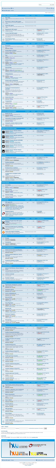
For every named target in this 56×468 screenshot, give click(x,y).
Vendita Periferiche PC (10, 344)
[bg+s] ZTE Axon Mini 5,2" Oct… (43, 359)
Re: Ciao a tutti (39, 38)
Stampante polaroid (40, 122)
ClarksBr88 (40, 303)
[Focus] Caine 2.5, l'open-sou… (43, 254)
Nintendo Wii (8, 308)
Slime (39, 285)
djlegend (39, 30)
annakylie (39, 158)
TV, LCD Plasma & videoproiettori (15, 116)
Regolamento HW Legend (11, 29)
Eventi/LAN (10, 215)
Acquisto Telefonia (9, 377)
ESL (10, 214)
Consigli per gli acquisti (10, 157)
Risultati (21, 214)
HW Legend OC (8, 202)
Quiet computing (18, 179)
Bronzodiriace (40, 309)
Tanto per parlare (5, 382)
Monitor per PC (8, 113)
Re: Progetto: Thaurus (41, 226)
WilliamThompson (41, 278)
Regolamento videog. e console (43, 284)
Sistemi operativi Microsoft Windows (13, 249)
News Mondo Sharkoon (19, 146)
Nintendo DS (12, 311)
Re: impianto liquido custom (42, 189)
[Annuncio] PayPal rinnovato (42, 327)
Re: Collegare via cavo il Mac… (42, 157)
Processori (7, 45)
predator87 (15, 103)
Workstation (12, 179)
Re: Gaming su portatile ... (42, 238)
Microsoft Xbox (8, 297)
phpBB (24, 462)
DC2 (14, 70)
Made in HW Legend (9, 105)
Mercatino (4, 325)
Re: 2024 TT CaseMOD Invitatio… (43, 220)
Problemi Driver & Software (11, 167)
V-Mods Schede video (13, 77)
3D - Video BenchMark (14, 208)
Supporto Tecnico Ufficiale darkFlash (13, 135)
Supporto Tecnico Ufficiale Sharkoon (13, 145)
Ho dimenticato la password (33, 428)
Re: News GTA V (40, 293)
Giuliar (39, 123)
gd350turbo (40, 345)
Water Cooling (8, 189)
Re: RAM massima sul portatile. (43, 55)
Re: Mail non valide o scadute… (43, 33)
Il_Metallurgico (16, 160)
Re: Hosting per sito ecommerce (43, 277)
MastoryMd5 (40, 131)
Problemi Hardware (9, 162)
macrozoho (40, 250)
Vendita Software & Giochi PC (12, 351)
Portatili (7, 238)
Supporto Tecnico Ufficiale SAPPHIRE (14, 140)
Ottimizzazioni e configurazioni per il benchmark (14, 207)
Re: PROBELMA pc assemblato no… (44, 162)
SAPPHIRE (12, 141)
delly (39, 106)
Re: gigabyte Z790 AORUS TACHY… (43, 50)
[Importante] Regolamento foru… (43, 29)
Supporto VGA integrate (12, 64)
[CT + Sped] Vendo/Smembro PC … (43, 338)
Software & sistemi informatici (8, 247)
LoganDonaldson (41, 414)
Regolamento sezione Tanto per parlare (14, 384)
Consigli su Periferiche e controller (14, 95)
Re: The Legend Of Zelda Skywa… (43, 308)
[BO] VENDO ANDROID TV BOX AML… (44, 344)
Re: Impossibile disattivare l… (42, 249)
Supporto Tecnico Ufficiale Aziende (9, 128)
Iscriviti (6, 426)
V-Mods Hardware (14, 78)
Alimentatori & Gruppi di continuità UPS (14, 118)
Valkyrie (11, 150)
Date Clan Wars (15, 214)
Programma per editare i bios (42, 260)
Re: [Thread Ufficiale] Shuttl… (42, 97)
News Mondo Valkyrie (19, 151)
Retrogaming (8, 319)
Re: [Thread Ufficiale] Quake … (42, 319)
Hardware (4, 43)
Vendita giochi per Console (11, 355)
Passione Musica (9, 403)
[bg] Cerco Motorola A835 (41, 377)
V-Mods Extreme (9, 73)
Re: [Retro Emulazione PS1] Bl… (43, 289)
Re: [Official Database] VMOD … (43, 73)
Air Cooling (7, 185)
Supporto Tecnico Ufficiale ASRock (13, 130)
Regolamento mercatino (10, 327)
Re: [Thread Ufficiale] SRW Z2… (43, 302)
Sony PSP (11, 305)
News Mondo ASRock (19, 132)
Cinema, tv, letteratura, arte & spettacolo (14, 389)
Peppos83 (17, 322)
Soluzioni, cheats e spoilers (14, 306)
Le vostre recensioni (13, 299)
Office (18, 178)
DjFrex (39, 339)
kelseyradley (40, 173)
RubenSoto (40, 294)
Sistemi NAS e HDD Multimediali (15, 94)
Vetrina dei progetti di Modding (12, 231)
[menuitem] (12, 8)
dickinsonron (40, 185)
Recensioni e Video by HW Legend (13, 21)
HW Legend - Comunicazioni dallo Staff (10, 15)
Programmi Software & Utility (12, 260)
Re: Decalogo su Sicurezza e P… (43, 273)
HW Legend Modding (6, 218)
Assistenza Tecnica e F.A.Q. (10, 133)
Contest (22, 71)
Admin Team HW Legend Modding (16, 224)
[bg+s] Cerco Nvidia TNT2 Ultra (42, 363)
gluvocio (39, 212)
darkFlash (12, 136)
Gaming (11, 178)
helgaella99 (40, 390)
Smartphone (8, 242)
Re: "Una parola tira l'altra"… (42, 408)
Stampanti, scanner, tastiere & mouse (13, 123)
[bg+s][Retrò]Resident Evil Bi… (43, 355)
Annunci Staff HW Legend (11, 33)
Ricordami (41, 428)
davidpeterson (40, 114)
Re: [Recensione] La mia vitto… (43, 403)
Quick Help (4, 155)
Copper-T (39, 261)
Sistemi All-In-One (9, 97)
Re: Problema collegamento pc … (43, 59)
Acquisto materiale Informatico (12, 363)
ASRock (11, 131)
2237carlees (40, 404)
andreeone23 (40, 46)
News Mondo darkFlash (19, 137)
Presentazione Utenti (10, 38)
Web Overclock (16, 71)
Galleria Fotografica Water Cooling (15, 192)
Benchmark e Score (14, 206)
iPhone (11, 244)
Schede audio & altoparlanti (11, 80)
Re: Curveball (39, 211)
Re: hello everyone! (40, 413)
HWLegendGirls (9, 408)
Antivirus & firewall (9, 274)
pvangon (39, 81)
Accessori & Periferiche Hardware (9, 111)
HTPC (15, 178)
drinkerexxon (40, 314)
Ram (6, 55)
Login (2, 426)
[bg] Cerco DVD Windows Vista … (43, 368)
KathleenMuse (40, 51)
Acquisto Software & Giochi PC (12, 368)
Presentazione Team (13, 205)
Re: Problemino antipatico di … (43, 167)
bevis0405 (39, 88)
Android (15, 244)
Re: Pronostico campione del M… (43, 399)
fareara (39, 320)
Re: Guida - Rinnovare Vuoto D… (43, 194)
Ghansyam (40, 68)
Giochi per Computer (10, 314)
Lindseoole (40, 60)
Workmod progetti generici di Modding (14, 226)
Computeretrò (8, 101)
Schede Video (8, 60)
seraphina (39, 39)
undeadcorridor (35, 437)
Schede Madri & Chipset (10, 50)
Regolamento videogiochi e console (13, 284)
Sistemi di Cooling (5, 182)
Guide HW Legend (9, 25)
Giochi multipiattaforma (10, 293)
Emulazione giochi (9, 289)
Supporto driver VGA (13, 63)
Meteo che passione (9, 394)
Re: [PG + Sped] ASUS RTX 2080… (43, 332)
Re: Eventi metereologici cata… (43, 394)
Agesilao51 (40, 274)
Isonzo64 (39, 202)
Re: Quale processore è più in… (43, 45)
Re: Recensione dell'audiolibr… (43, 389)
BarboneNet (40, 74)
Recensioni (11, 132)
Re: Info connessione (41, 80)
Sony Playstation (9, 302)
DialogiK (14, 53)
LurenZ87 (15, 62)
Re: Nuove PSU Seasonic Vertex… (43, 118)
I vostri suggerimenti (10, 419)
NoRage (11, 48)
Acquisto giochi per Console (11, 373)
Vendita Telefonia (9, 359)
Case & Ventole (21, 108)
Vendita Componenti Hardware (12, 332)
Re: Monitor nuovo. (40, 113)
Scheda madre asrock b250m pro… (43, 130)
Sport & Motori (8, 399)
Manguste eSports (9, 211)
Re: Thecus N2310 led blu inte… (43, 87)
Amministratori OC (18, 70)
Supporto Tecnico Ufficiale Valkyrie (13, 149)
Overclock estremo (9, 71)
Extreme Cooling (9, 194)
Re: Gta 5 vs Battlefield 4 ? (42, 297)
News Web (7, 17)
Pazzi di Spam (8, 413)
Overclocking (8, 67)
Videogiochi (4, 282)
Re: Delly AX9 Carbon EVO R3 (42, 105)
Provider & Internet (9, 277)
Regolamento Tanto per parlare (42, 384)
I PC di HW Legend (13, 108)
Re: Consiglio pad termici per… (43, 184)
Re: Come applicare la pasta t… (43, 67)
